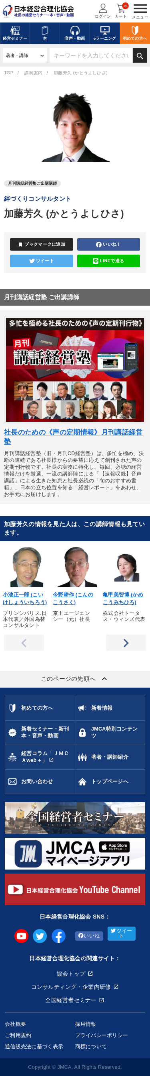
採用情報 (85, 1024)
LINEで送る (108, 261)
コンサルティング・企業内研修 (71, 987)
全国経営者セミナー (71, 1000)
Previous (24, 643)
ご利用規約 (18, 1035)
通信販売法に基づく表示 (34, 1046)
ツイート (41, 261)
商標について (91, 1046)
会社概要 (15, 1024)
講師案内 (33, 72)
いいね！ (108, 244)
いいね (89, 936)
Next (126, 643)
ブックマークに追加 (41, 244)
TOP (8, 72)
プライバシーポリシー (101, 1035)
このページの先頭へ (75, 679)
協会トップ (71, 973)
